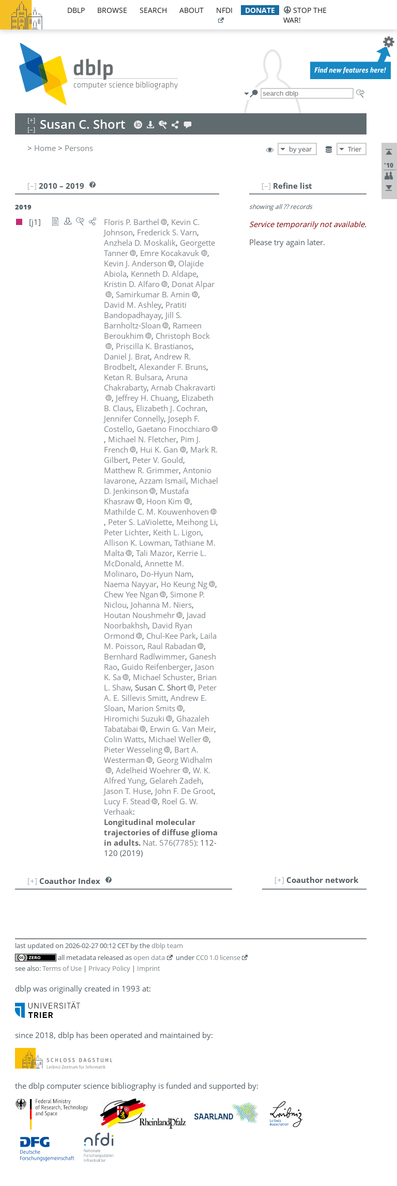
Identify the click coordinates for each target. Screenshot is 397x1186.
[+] (279, 880)
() (169, 842)
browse (112, 10)
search (153, 10)
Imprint (148, 968)
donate (260, 10)
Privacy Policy (109, 968)
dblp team (167, 945)
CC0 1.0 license (218, 957)
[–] (266, 186)
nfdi (224, 10)
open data (149, 957)
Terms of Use (62, 968)
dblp (76, 10)
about (191, 10)
